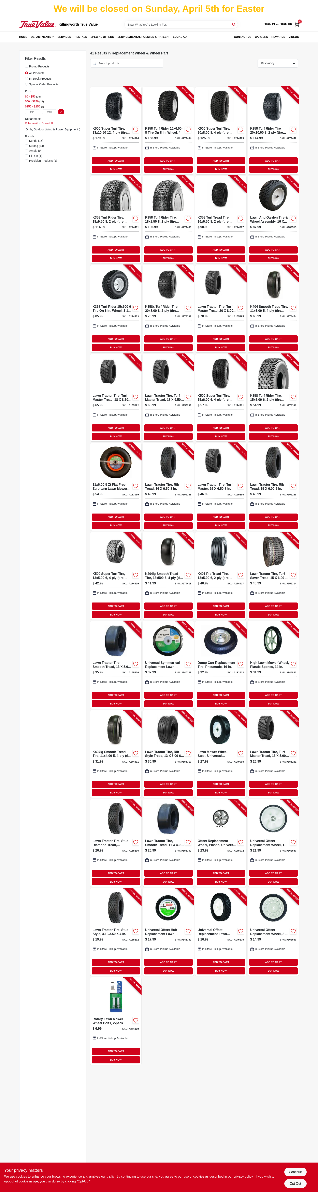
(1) (35, 155)
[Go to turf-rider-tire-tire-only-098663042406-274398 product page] (168, 308)
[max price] (49, 111)
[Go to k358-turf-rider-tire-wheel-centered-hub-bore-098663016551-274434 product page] (168, 130)
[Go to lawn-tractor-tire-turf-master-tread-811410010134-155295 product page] (220, 308)
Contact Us (242, 36)
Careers (261, 36)
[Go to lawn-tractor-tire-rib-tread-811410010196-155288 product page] (168, 486)
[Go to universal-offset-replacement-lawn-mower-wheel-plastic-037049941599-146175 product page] (220, 932)
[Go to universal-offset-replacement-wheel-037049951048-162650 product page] (273, 843)
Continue (295, 1172)
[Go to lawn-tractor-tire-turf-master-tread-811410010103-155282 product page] (115, 397)
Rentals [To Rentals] (81, 36)
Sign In (269, 24)
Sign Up (286, 24)
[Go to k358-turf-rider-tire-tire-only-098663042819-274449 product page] (273, 130)
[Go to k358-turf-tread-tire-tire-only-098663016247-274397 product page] (220, 219)
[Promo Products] (26, 66)
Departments (41, 36)
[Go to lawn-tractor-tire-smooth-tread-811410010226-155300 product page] (115, 665)
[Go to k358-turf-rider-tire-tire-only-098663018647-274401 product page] (115, 219)
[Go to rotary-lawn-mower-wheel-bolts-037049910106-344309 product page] (115, 1021)
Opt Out (295, 1183)
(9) (35, 150)
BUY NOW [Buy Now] (116, 169)
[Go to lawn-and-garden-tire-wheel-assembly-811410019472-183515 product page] (273, 219)
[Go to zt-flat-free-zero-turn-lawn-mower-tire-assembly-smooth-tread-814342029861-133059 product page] (115, 486)
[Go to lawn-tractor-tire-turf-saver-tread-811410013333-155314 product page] (273, 576)
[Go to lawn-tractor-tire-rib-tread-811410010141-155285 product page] (273, 486)
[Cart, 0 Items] (297, 24)
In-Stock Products (40, 79)
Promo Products (39, 66)
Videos (294, 36)
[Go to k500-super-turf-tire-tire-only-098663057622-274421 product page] (220, 397)
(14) (36, 145)
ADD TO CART (115, 160)
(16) (36, 140)
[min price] (32, 111)
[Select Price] (61, 111)
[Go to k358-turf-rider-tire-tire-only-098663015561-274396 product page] (273, 397)
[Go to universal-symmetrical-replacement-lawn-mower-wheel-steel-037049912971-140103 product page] (168, 665)
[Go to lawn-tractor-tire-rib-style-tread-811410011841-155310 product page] (168, 754)
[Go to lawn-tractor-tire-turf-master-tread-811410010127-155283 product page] (168, 397)
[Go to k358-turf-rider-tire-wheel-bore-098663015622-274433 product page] (115, 308)
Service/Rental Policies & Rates (142, 36)
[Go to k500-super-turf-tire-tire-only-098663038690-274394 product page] (115, 130)
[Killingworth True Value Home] (37, 24)
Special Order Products (44, 84)
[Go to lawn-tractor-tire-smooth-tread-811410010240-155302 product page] (168, 843)
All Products (36, 73)
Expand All (47, 123)
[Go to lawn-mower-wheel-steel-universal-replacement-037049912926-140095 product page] (220, 754)
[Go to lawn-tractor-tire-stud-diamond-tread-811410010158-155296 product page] (115, 843)
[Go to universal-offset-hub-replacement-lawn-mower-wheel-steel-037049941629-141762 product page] (168, 932)
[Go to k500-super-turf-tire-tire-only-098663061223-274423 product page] (220, 130)
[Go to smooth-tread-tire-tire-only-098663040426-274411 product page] (115, 754)
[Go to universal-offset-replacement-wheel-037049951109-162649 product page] (273, 932)
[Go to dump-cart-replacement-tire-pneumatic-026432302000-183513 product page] (220, 665)
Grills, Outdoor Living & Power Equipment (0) (54, 129)
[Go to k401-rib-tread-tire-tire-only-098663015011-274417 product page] (220, 576)
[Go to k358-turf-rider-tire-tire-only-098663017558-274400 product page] (168, 219)
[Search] (234, 24)
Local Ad (180, 36)
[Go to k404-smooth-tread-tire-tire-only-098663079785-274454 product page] (273, 308)
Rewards (278, 36)
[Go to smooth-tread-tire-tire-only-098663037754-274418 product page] (168, 576)
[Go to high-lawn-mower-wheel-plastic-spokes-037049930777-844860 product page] (273, 665)
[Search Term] (181, 25)
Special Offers (102, 36)
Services (64, 36)
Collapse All (31, 123)
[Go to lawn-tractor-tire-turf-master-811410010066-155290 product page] (220, 486)
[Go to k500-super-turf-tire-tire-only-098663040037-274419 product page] (115, 576)
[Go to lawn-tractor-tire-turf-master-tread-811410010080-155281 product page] (273, 754)
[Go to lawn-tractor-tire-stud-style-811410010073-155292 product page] (115, 932)
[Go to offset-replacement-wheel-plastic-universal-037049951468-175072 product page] (220, 843)
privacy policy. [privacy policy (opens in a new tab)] (243, 1176)
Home (23, 36)
